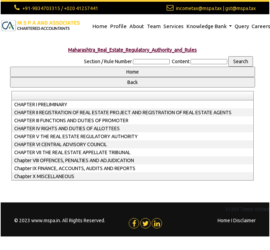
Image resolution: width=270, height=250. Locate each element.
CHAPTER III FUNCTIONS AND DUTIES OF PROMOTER (71, 120)
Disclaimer (244, 220)
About (136, 26)
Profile (118, 26)
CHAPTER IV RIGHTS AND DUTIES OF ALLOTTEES (67, 128)
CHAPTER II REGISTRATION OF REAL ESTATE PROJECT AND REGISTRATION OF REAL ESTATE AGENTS (122, 112)
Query (242, 26)
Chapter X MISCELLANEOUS (44, 176)
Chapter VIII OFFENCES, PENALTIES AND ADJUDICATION (74, 160)
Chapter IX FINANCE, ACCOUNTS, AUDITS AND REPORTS (74, 168)
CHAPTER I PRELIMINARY (40, 104)
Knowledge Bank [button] (207, 26)
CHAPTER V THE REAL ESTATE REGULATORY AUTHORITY (76, 136)
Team (154, 26)
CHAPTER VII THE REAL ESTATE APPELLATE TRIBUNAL (72, 152)
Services (173, 26)
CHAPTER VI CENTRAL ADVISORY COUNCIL (60, 144)
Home (99, 26)
